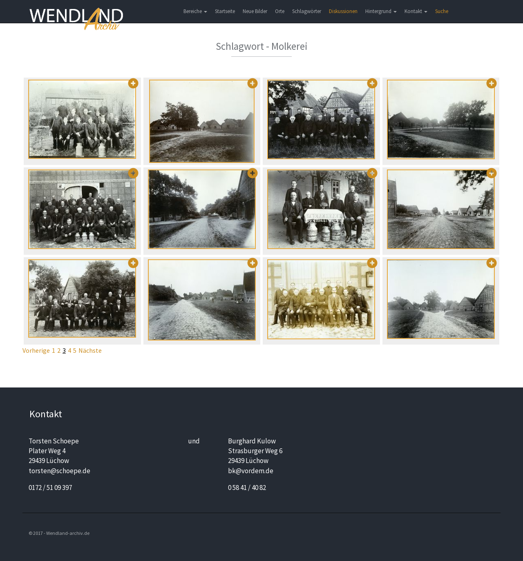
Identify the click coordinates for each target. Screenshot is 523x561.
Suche (441, 11)
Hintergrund (381, 11)
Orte (279, 11)
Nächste (90, 350)
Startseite (225, 11)
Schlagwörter (306, 11)
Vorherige (36, 350)
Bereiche (195, 11)
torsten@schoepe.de (59, 470)
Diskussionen (343, 11)
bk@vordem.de (250, 470)
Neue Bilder (255, 11)
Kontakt (416, 11)
